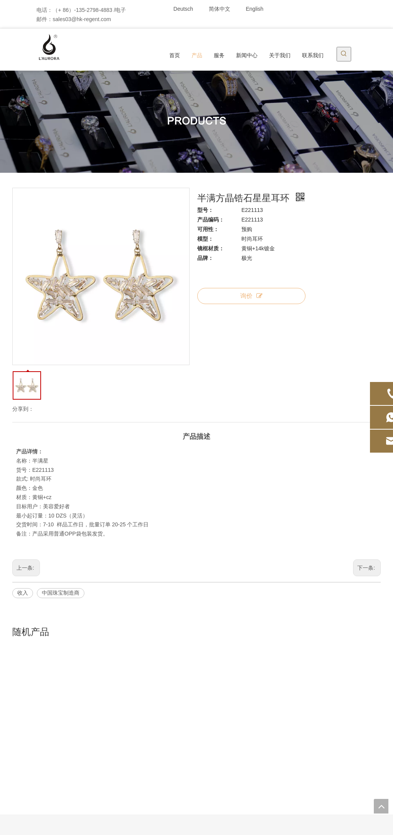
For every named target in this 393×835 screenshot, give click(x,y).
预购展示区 (119, 784)
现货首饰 (116, 688)
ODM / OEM (54, 709)
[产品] (196, 122)
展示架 (114, 774)
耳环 (111, 698)
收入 (22, 593)
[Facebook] (310, 8)
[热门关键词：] (344, 54)
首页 (45, 688)
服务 (242, 698)
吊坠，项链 (119, 709)
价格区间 (116, 763)
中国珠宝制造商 (60, 593)
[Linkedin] (324, 8)
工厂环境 (247, 752)
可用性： (208, 229)
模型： (205, 239)
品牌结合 (51, 752)
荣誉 (242, 720)
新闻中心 (51, 720)
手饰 (111, 720)
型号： (205, 210)
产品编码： (210, 220)
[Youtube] (350, 8)
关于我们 (51, 731)
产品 (45, 698)
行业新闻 (182, 698)
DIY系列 (115, 752)
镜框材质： (210, 248)
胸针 (111, 741)
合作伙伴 (247, 731)
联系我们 (51, 741)
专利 (242, 709)
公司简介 (247, 688)
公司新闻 (182, 688)
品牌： (205, 258)
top (381, 806)
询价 (251, 296)
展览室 (245, 741)
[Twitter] (337, 8)
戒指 (111, 731)
